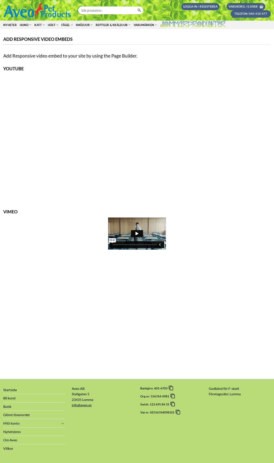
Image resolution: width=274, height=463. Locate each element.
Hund (25, 25)
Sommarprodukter (193, 25)
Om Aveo (10, 440)
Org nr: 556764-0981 (155, 396)
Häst (53, 25)
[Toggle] (62, 423)
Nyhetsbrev (12, 432)
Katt (39, 25)
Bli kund (9, 398)
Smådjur (84, 25)
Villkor (8, 448)
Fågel (67, 25)
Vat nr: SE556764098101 (158, 412)
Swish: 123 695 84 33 (155, 404)
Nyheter (10, 25)
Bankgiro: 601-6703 (154, 388)
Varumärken (145, 25)
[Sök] (139, 14)
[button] (200, 6)
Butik (7, 406)
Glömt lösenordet (16, 415)
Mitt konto (11, 423)
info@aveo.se (82, 405)
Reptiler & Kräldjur (113, 25)
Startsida (10, 390)
